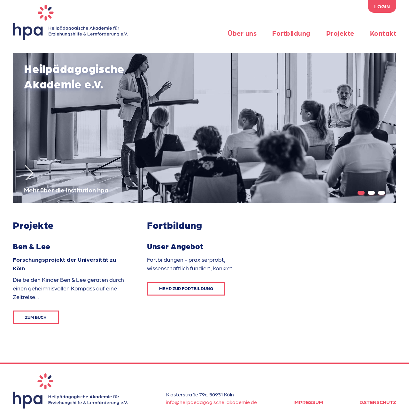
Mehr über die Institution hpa (66, 179)
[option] (204, 128)
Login (382, 6)
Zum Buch (36, 316)
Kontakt (383, 33)
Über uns (242, 33)
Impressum (308, 402)
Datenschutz (377, 402)
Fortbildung (291, 33)
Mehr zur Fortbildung (186, 288)
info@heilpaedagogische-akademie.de (211, 402)
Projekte (340, 33)
